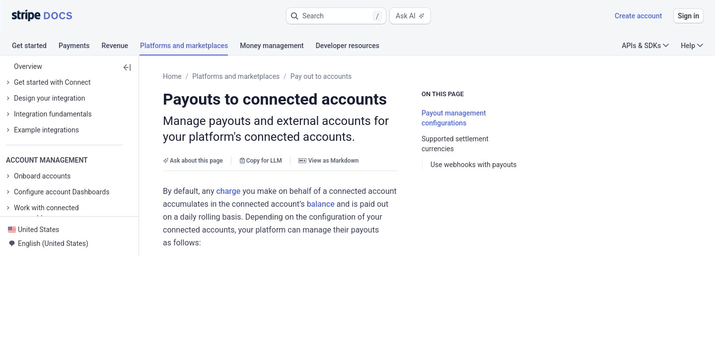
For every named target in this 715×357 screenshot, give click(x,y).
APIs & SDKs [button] (645, 46)
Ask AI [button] (410, 16)
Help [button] (692, 46)
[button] (336, 16)
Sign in (688, 16)
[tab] (35, 47)
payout (258, 344)
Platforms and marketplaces (236, 76)
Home (172, 76)
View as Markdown (328, 161)
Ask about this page (193, 160)
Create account (638, 16)
